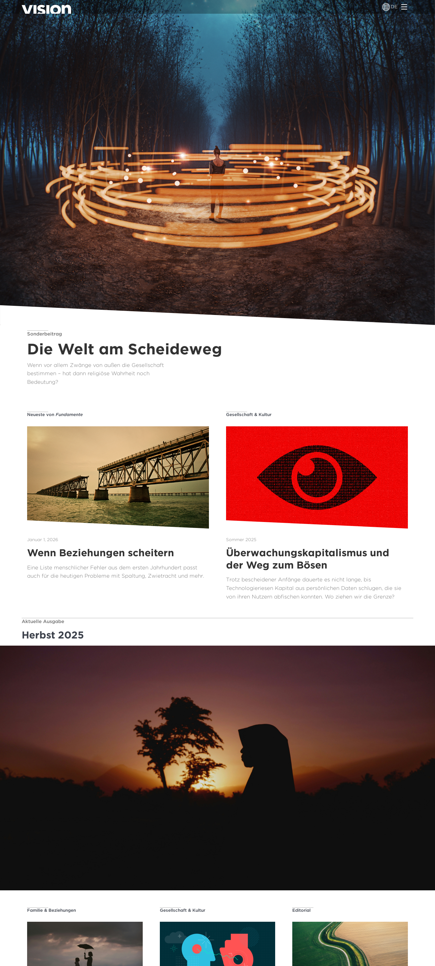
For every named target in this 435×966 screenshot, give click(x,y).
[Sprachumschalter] (386, 7)
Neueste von (55, 414)
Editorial (301, 910)
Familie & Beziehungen (51, 910)
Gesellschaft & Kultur (248, 414)
